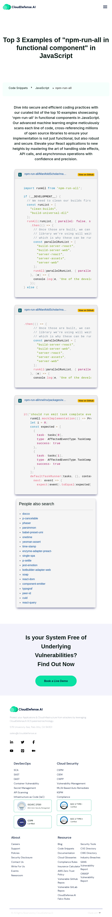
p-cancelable (30, 518)
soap (25, 574)
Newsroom (17, 875)
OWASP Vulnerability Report (87, 877)
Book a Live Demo (56, 681)
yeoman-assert (31, 541)
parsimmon (29, 527)
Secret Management (25, 787)
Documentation (66, 853)
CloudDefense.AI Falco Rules (67, 897)
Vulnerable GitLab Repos (67, 889)
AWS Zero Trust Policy (66, 872)
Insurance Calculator (69, 866)
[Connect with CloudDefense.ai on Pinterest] (26, 750)
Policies (15, 853)
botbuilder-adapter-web (36, 569)
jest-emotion (29, 565)
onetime (27, 537)
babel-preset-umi (32, 532)
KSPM (60, 792)
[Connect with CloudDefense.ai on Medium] (37, 750)
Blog (60, 844)
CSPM (60, 770)
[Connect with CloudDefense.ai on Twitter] (26, 742)
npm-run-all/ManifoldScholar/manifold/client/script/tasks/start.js (45, 173)
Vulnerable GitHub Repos (68, 880)
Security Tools (88, 844)
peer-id (26, 593)
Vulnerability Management (71, 783)
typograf (27, 588)
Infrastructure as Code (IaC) (29, 796)
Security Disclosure (21, 857)
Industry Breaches (90, 857)
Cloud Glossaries (67, 857)
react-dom (28, 579)
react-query (29, 602)
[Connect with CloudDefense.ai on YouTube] (15, 750)
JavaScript (42, 88)
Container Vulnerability (26, 783)
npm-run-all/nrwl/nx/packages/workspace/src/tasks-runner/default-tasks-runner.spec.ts (45, 400)
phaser (26, 523)
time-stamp (29, 546)
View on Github (86, 174)
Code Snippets (18, 88)
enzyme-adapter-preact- (37, 551)
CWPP (60, 779)
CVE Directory (88, 848)
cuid (24, 597)
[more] (105, 7)
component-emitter (33, 583)
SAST (16, 774)
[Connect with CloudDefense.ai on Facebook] (37, 742)
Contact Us (17, 861)
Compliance (63, 796)
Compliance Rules (67, 861)
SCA (16, 770)
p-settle (26, 560)
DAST (17, 779)
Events (15, 870)
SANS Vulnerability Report (87, 865)
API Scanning (21, 792)
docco (26, 513)
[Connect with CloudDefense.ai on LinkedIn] (15, 742)
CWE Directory (88, 853)
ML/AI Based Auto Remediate (73, 787)
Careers (15, 844)
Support (15, 848)
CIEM (60, 774)
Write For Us (18, 866)
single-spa (28, 555)
